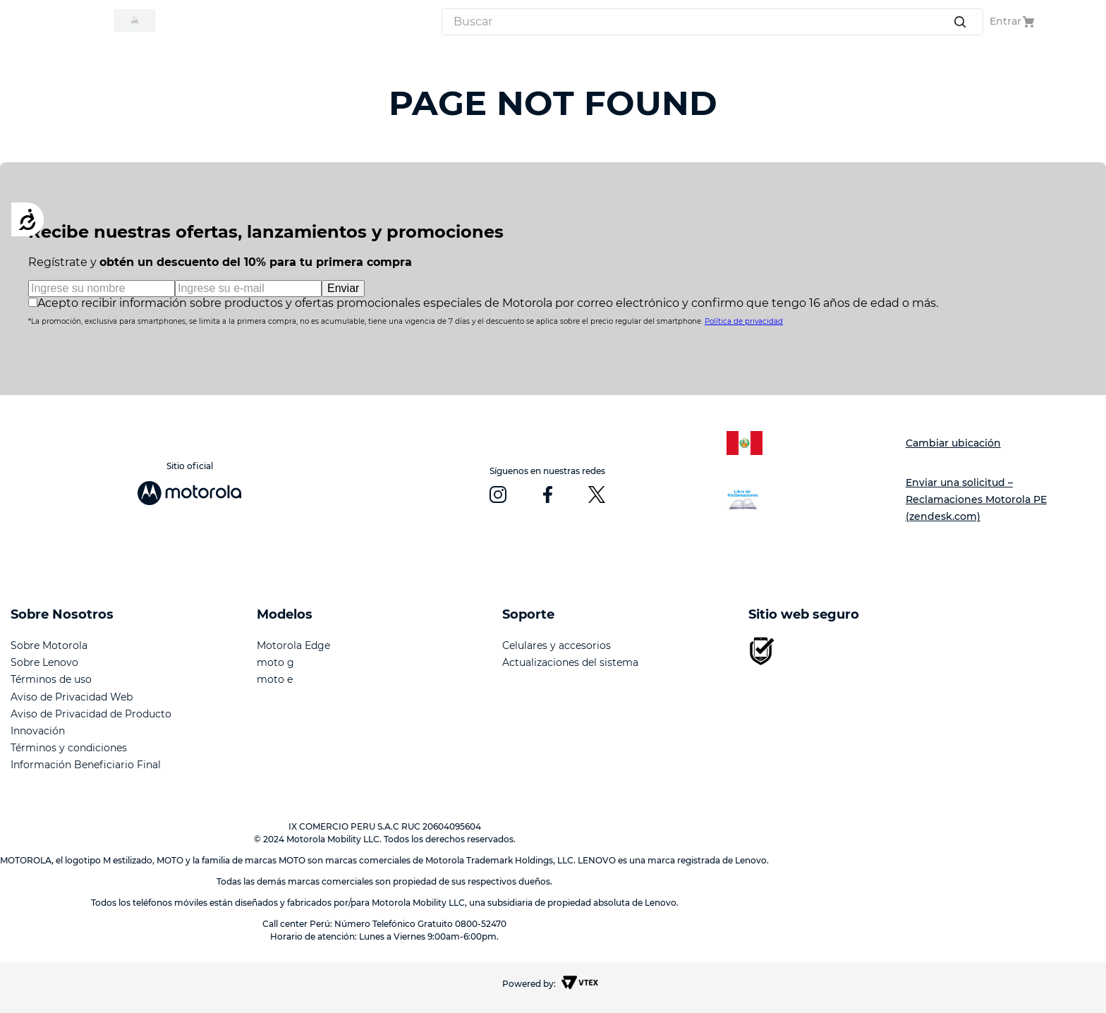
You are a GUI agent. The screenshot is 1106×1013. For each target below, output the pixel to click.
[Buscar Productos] (962, 22)
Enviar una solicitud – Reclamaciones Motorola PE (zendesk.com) (976, 499)
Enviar (343, 288)
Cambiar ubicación (953, 443)
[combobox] (712, 21)
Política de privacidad (744, 321)
